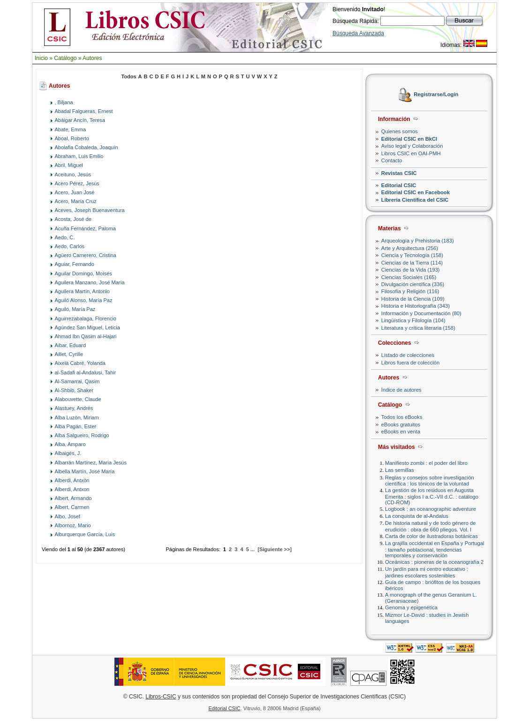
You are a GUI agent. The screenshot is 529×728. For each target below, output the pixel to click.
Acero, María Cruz (76, 201)
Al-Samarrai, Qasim (77, 381)
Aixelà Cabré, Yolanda (80, 363)
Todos (128, 76)
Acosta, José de (73, 219)
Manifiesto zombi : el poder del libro (426, 463)
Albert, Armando (73, 498)
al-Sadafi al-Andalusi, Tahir (85, 372)
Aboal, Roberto (72, 138)
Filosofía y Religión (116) (410, 291)
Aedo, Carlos (70, 246)
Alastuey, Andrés (74, 408)
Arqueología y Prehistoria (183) (417, 240)
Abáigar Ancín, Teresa (80, 120)
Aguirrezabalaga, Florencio (85, 318)
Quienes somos (399, 131)
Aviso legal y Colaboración (412, 146)
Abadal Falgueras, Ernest (84, 111)
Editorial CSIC (398, 185)
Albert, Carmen (72, 507)
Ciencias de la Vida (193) (410, 270)
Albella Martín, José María (85, 471)
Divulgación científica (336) (412, 284)
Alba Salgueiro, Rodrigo (82, 435)
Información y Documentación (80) (421, 313)
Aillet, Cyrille (69, 354)
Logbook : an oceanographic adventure (430, 509)
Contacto (391, 160)
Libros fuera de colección (410, 362)
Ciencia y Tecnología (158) (412, 255)
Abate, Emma (70, 129)
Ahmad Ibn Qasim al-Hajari (86, 336)
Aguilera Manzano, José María (90, 282)
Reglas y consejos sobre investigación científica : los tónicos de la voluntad (429, 480)
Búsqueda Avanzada (358, 33)
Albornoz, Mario (73, 525)
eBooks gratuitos (400, 424)
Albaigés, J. (68, 453)
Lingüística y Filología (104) (413, 320)
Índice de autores (401, 390)
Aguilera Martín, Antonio (82, 291)
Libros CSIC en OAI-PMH (411, 153)
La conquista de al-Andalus (416, 516)
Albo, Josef (67, 516)
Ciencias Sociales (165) (409, 277)
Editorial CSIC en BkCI (409, 139)
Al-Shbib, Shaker (74, 390)
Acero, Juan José (75, 192)
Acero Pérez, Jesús (77, 183)
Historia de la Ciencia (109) (413, 299)
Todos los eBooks (402, 417)
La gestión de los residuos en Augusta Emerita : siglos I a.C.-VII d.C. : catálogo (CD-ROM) (431, 496)
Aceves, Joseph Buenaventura (90, 210)
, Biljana (64, 102)
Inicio (41, 58)
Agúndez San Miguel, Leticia (87, 327)
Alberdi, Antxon (72, 489)
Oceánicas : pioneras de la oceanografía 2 (434, 562)
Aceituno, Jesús (73, 174)
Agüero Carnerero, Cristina (85, 255)
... (252, 549)
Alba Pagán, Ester (76, 426)
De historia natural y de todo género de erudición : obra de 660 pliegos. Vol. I (430, 526)
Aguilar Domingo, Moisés (83, 273)
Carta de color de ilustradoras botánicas (431, 536)
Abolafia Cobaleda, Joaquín (86, 147)
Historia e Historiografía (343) (415, 306)
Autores (92, 58)
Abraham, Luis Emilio (79, 156)
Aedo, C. (65, 237)
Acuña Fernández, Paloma (85, 228)
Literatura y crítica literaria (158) (418, 328)
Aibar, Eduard (70, 345)
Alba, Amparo (70, 444)
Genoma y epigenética (411, 607)
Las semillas (399, 470)
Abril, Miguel (69, 165)
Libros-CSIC (160, 696)
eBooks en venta (400, 431)
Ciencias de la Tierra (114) (412, 262)
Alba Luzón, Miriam (77, 417)
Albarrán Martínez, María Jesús (91, 462)
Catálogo (65, 58)
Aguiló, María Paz (75, 309)
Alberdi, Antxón (72, 480)
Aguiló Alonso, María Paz (84, 300)
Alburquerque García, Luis (85, 534)
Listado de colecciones (407, 355)
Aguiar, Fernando (74, 264)
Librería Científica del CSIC (415, 200)
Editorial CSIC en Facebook (415, 192)
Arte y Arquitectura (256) (409, 248)
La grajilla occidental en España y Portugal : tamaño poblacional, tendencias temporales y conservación (434, 549)
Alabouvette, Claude (78, 399)
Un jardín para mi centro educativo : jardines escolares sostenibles (426, 572)
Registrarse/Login (436, 95)
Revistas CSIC (399, 173)
